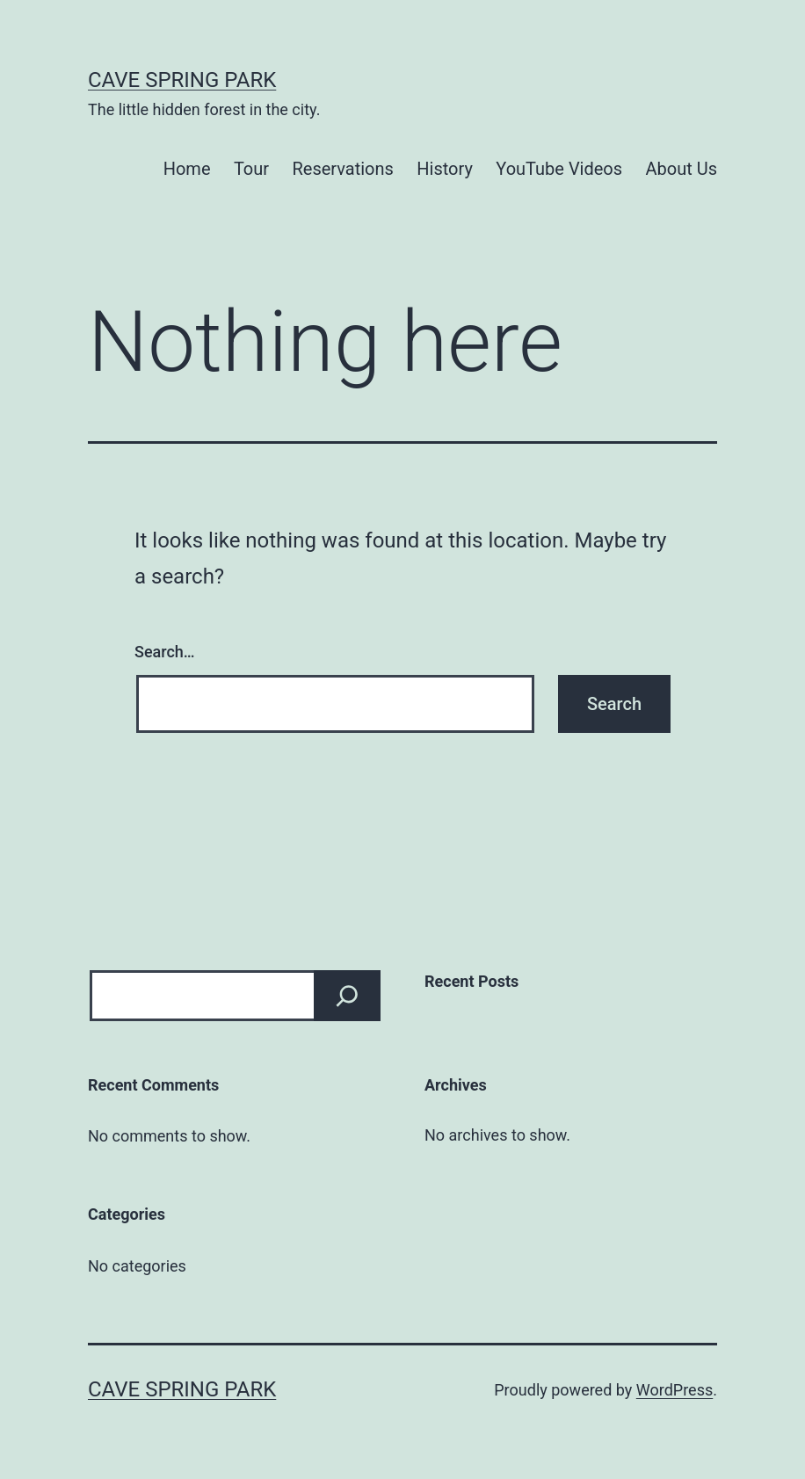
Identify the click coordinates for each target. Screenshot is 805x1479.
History (445, 168)
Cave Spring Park (182, 80)
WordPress (674, 1390)
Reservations (342, 168)
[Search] (347, 995)
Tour (251, 168)
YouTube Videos (559, 168)
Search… (164, 651)
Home (187, 168)
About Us (681, 168)
